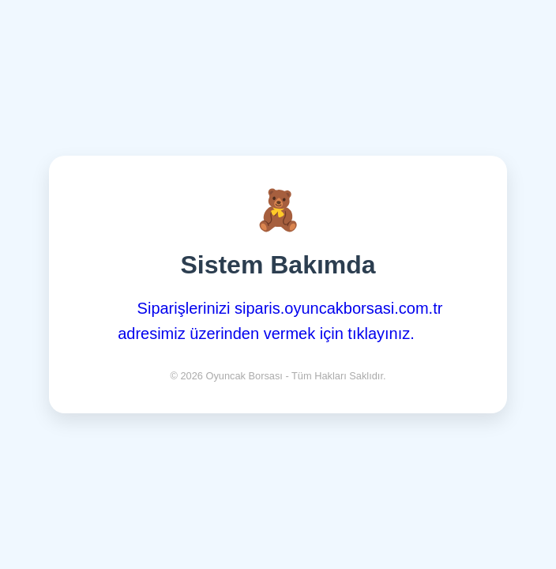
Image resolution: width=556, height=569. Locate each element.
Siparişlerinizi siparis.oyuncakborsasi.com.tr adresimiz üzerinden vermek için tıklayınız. (280, 321)
